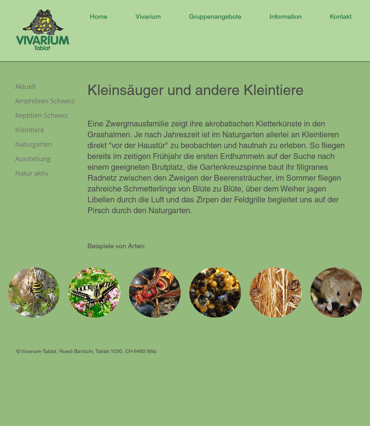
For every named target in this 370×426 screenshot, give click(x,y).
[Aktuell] (40, 86)
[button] (141, 16)
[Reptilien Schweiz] (47, 115)
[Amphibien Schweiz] (50, 101)
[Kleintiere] (40, 130)
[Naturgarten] (40, 144)
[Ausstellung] (40, 159)
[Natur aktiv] (40, 173)
